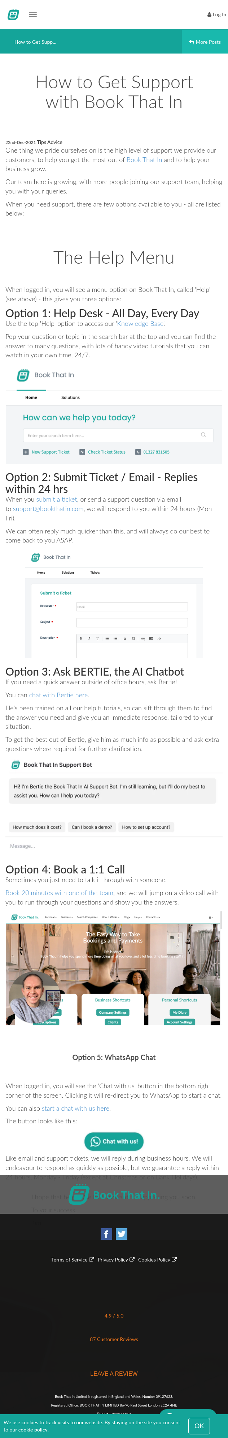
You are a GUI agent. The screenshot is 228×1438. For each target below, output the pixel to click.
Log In (219, 14)
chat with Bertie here (58, 695)
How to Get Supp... (35, 42)
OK (199, 1426)
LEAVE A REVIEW (113, 1374)
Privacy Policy (113, 1259)
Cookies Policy (154, 1259)
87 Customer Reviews (114, 1339)
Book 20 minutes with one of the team (59, 893)
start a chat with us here (75, 1108)
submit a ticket (56, 499)
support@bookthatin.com (48, 508)
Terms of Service (69, 1259)
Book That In (144, 159)
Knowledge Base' (140, 323)
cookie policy (33, 1429)
